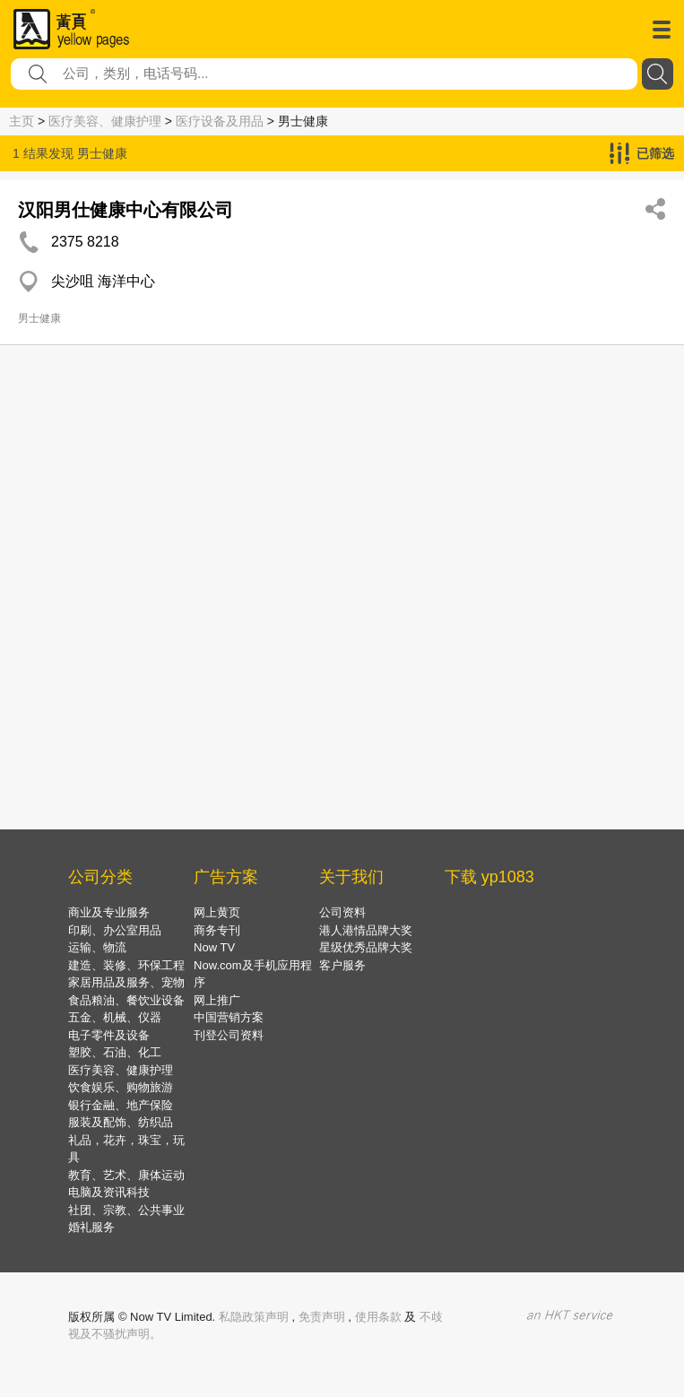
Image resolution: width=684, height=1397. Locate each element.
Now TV (214, 947)
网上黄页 (217, 912)
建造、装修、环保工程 (126, 965)
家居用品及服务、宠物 (126, 982)
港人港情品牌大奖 (365, 930)
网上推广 (217, 1000)
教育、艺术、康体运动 (126, 1175)
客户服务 (342, 965)
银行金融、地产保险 (120, 1105)
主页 (21, 121)
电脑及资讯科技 (109, 1192)
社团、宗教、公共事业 (126, 1210)
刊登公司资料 (229, 1035)
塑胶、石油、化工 (114, 1052)
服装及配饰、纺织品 (120, 1122)
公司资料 (342, 912)
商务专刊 (217, 930)
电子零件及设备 (109, 1035)
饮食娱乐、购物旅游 (120, 1087)
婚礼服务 (91, 1227)
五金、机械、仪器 (114, 1017)
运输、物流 (97, 947)
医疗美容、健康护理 (104, 121)
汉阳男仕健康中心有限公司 (125, 210)
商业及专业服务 (109, 912)
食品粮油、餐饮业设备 (126, 1000)
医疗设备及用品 (220, 121)
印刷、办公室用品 (114, 930)
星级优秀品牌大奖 (365, 947)
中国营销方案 (229, 1017)
